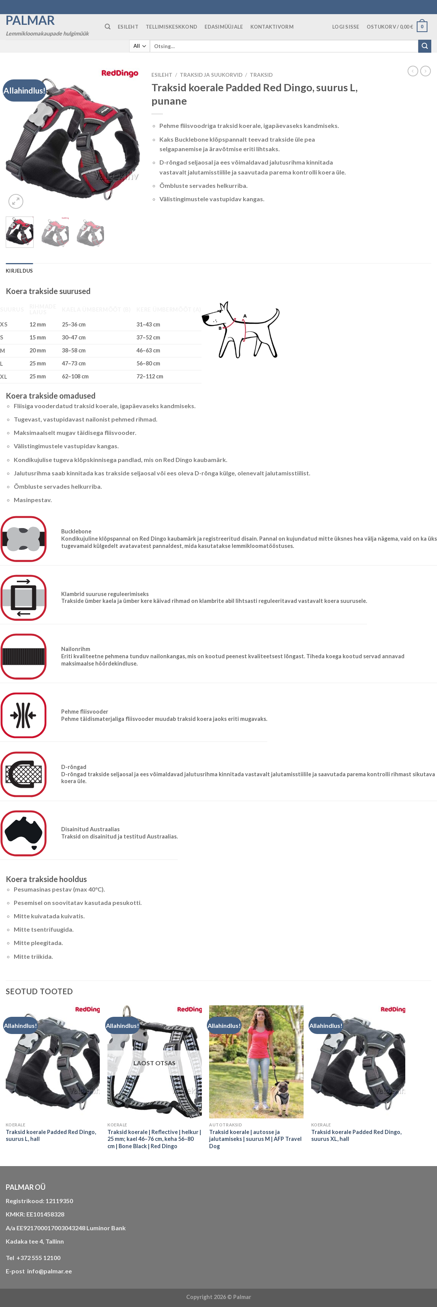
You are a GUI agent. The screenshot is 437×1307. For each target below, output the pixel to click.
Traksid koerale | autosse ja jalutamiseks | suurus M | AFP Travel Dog (255, 1139)
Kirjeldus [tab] (19, 271)
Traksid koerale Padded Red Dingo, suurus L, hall (51, 1135)
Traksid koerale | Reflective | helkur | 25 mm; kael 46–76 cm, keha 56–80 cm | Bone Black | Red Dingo (154, 1139)
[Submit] (424, 46)
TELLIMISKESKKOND (171, 27)
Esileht (161, 75)
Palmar (30, 20)
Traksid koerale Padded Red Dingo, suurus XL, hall (356, 1135)
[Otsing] (107, 26)
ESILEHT (128, 27)
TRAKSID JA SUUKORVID (211, 75)
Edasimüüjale (224, 27)
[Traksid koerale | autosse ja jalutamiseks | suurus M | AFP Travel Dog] (256, 1061)
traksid (261, 75)
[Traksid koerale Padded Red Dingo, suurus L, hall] (53, 1061)
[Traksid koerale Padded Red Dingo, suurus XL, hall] (358, 1061)
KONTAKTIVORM (272, 27)
